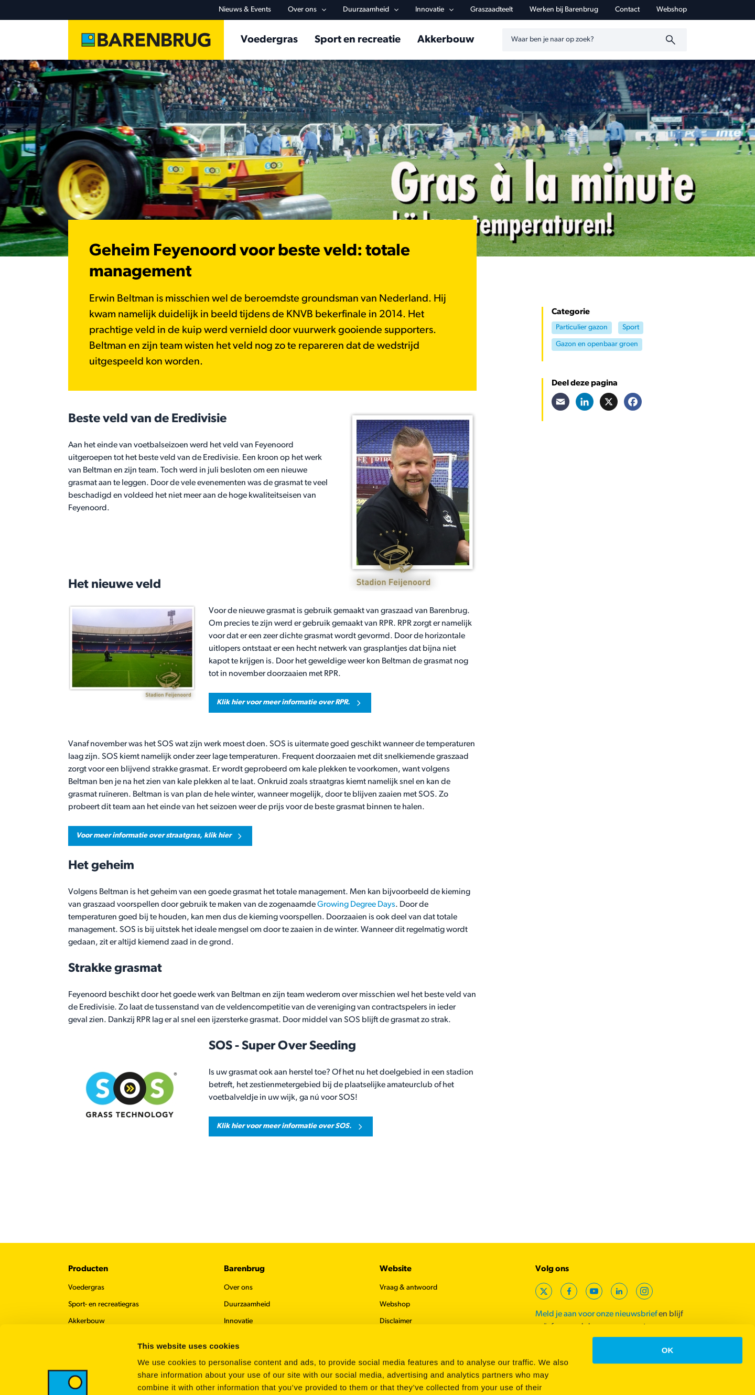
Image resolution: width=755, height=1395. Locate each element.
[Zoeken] (672, 39)
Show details (550, 1374)
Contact (627, 10)
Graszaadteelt (491, 10)
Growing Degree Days (356, 904)
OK (668, 1282)
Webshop (671, 10)
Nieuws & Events (245, 10)
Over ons (307, 10)
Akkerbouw (445, 40)
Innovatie (434, 10)
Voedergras (269, 40)
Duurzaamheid (370, 10)
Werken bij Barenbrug (564, 10)
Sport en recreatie (358, 40)
